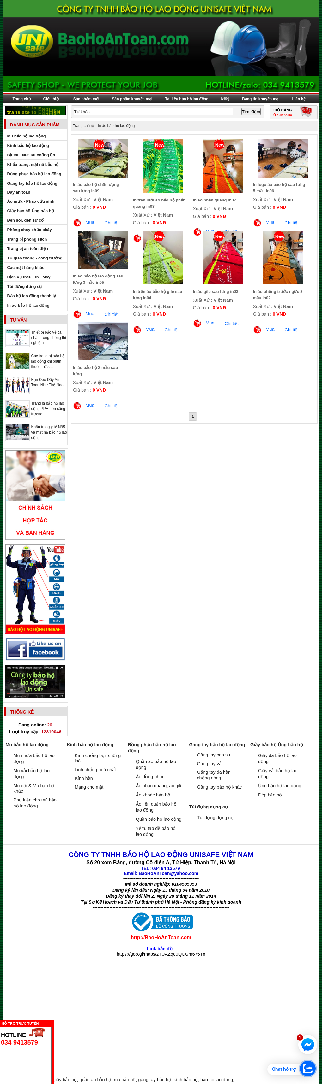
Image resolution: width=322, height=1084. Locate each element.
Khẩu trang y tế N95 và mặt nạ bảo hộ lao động (49, 432)
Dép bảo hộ (270, 794)
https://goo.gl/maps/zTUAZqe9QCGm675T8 (161, 954)
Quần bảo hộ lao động (158, 819)
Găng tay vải (209, 763)
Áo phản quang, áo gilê (159, 785)
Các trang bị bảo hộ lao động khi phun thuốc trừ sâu (48, 361)
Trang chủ (22, 99)
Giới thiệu (52, 99)
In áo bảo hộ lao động (116, 126)
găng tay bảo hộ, (155, 1079)
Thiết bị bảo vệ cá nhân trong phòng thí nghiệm (48, 337)
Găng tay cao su (213, 754)
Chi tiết (112, 222)
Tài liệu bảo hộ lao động (186, 99)
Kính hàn (84, 778)
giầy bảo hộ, (66, 1079)
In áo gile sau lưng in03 (216, 291)
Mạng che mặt (89, 787)
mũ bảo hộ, (126, 1079)
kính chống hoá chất (95, 769)
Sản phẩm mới (86, 99)
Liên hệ (299, 99)
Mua (90, 222)
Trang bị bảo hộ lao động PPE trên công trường (48, 408)
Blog (225, 98)
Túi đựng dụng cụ (215, 817)
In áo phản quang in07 (214, 200)
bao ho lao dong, (217, 1079)
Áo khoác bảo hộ (153, 794)
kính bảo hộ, (187, 1079)
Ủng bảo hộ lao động (279, 785)
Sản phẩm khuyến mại (132, 99)
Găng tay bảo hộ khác (219, 787)
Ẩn (55, 1022)
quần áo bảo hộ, (96, 1079)
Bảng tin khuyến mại (260, 99)
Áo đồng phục (150, 776)
